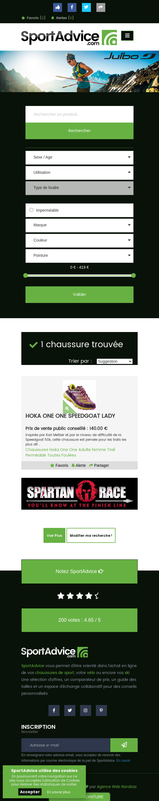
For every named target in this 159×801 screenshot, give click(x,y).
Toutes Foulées (61, 455)
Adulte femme (92, 450)
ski (127, 673)
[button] (79, 158)
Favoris (59, 465)
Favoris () (33, 18)
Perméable (35, 455)
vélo (91, 673)
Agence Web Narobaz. (117, 787)
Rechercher (79, 131)
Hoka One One (63, 450)
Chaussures (36, 450)
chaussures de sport (54, 673)
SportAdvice (32, 666)
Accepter (30, 792)
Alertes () (62, 18)
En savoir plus (58, 792)
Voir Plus (54, 535)
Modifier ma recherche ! (91, 535)
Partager (99, 465)
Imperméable (47, 210)
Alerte (78, 465)
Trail (111, 450)
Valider (79, 294)
